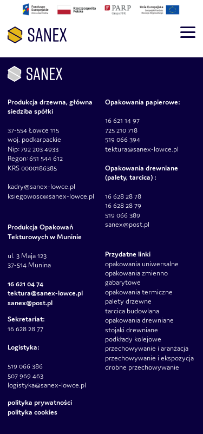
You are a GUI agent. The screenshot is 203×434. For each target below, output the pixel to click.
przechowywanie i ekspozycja (149, 358)
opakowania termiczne (139, 292)
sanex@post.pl (127, 224)
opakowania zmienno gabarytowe (136, 277)
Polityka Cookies (32, 412)
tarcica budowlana (132, 310)
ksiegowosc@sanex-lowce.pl (51, 196)
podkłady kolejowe (133, 339)
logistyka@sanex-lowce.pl (47, 385)
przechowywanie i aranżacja (146, 348)
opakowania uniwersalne (142, 263)
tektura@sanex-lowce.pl (142, 149)
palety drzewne (128, 301)
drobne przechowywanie (142, 367)
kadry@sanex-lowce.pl (41, 186)
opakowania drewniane (139, 320)
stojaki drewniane (131, 329)
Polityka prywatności (40, 402)
